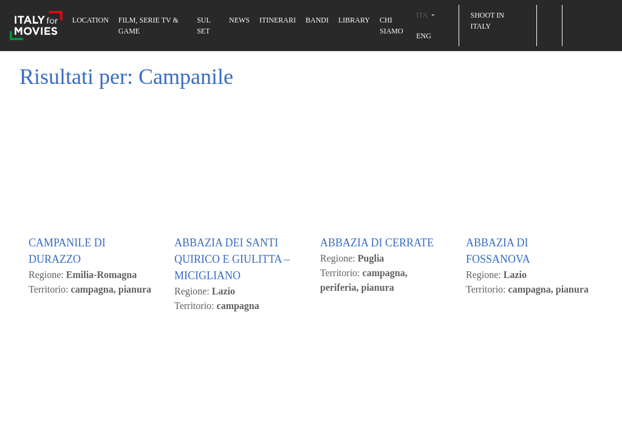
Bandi (317, 20)
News (239, 20)
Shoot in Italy (487, 20)
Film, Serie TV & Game (148, 25)
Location (90, 20)
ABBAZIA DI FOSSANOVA (498, 407)
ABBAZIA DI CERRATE (377, 399)
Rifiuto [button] (125, 156)
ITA (422, 15)
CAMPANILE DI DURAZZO (67, 407)
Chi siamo (391, 25)
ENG (423, 36)
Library (354, 20)
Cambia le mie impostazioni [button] (217, 156)
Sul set (203, 25)
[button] (549, 15)
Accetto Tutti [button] (65, 156)
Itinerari (277, 20)
